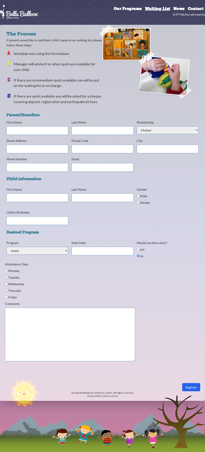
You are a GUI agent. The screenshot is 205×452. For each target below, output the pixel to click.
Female (143, 202)
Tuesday (12, 277)
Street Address (16, 140)
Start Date (78, 243)
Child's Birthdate (18, 212)
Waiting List (157, 9)
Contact (196, 9)
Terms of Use (111, 395)
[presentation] (35, 375)
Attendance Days (16, 264)
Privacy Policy (94, 395)
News (179, 9)
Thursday (13, 290)
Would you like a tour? (152, 243)
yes (141, 249)
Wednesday (14, 284)
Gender (142, 189)
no (140, 256)
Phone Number (16, 159)
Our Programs (128, 9)
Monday (12, 271)
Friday (11, 297)
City (140, 140)
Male (142, 196)
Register (191, 387)
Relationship (145, 122)
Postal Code (79, 140)
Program (12, 243)
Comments (12, 304)
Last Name (78, 122)
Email (75, 159)
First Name (14, 122)
